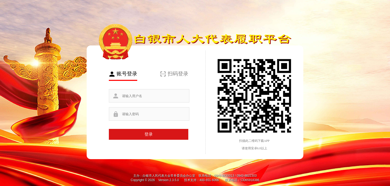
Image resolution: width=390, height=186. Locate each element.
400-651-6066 (210, 180)
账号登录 (127, 73)
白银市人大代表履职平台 (211, 38)
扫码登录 (178, 73)
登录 (148, 134)
